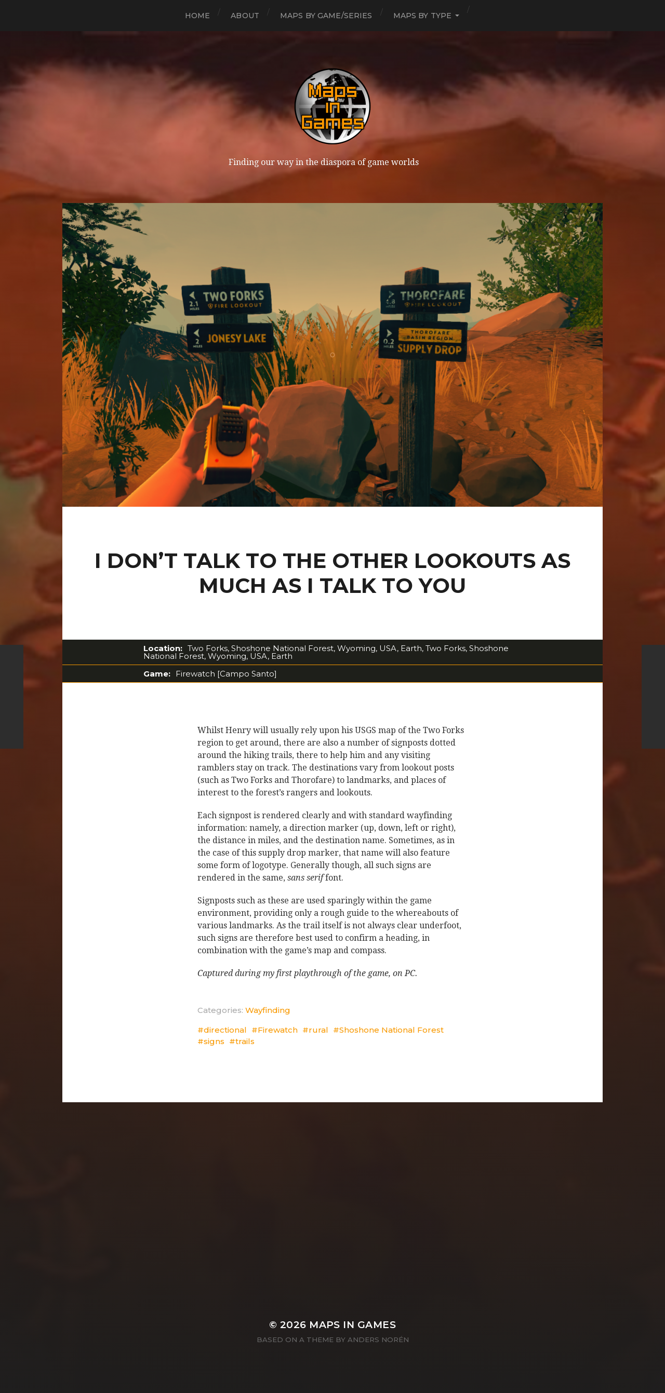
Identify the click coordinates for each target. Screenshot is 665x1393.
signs (214, 1041)
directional (225, 1030)
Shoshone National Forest (391, 1030)
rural (318, 1030)
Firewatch (278, 1030)
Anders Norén (378, 1339)
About (245, 15)
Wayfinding (267, 1010)
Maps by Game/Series (326, 15)
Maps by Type (422, 15)
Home (197, 15)
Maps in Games (352, 1325)
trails (245, 1041)
